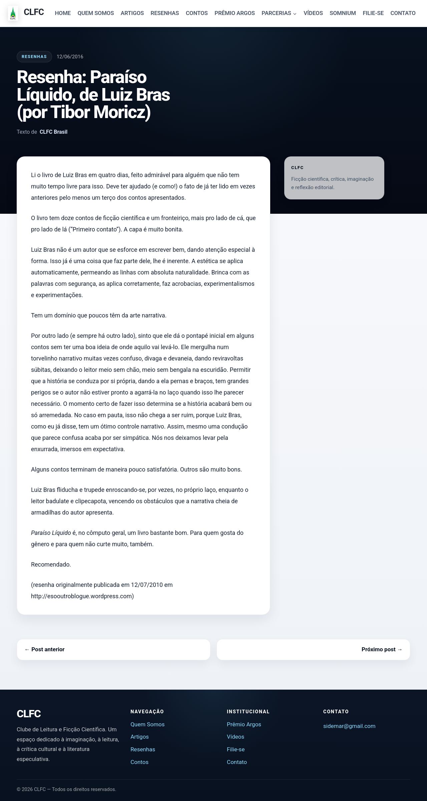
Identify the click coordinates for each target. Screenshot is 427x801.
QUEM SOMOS (95, 13)
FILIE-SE (373, 13)
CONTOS (197, 13)
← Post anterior (44, 649)
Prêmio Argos (244, 724)
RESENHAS (165, 13)
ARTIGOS (132, 13)
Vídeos (235, 736)
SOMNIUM (343, 13)
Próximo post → (382, 649)
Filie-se (236, 749)
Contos (139, 762)
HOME (63, 13)
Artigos (139, 736)
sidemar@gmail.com (349, 726)
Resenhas (34, 56)
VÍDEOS (313, 13)
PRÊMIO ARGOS (235, 13)
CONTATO (403, 13)
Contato (237, 762)
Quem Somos (147, 724)
